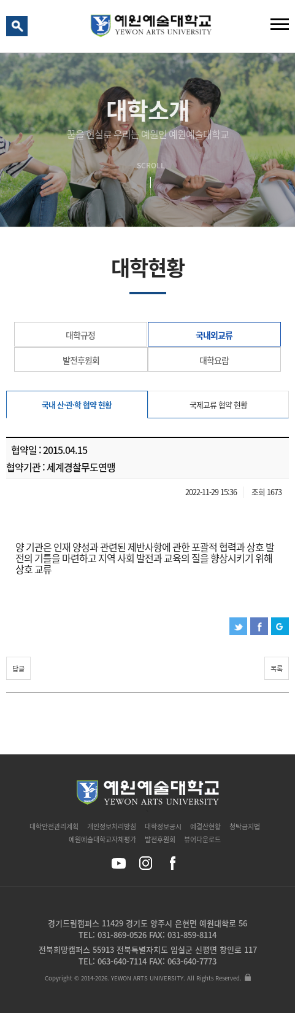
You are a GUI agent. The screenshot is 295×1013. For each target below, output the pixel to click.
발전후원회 (81, 360)
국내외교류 (214, 335)
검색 (19, 29)
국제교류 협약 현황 (218, 404)
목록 (276, 668)
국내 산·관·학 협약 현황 (77, 404)
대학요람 (214, 360)
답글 (18, 668)
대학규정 (80, 335)
